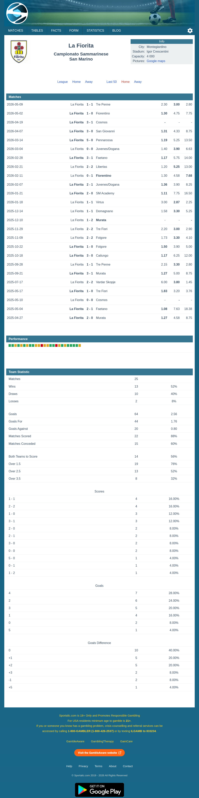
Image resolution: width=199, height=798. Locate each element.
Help (69, 766)
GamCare (126, 741)
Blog (116, 30)
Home (76, 81)
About (112, 766)
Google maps (156, 61)
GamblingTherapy (102, 741)
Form (74, 30)
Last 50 (111, 81)
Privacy (83, 766)
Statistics (95, 30)
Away (89, 81)
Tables (37, 30)
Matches (15, 30)
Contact (128, 766)
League (62, 81)
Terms (98, 766)
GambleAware (75, 741)
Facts (56, 30)
